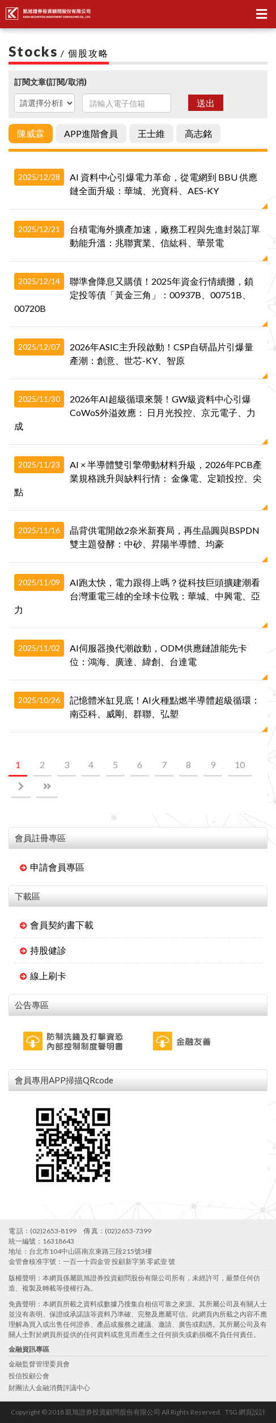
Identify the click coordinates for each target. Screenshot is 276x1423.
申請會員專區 (52, 866)
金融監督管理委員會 (39, 1364)
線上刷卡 (43, 975)
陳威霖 (30, 133)
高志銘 (198, 133)
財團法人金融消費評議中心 (49, 1387)
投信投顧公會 (29, 1375)
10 (240, 764)
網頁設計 (252, 1412)
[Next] (21, 787)
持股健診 (43, 950)
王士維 (151, 133)
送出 (206, 102)
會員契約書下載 (57, 924)
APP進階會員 (91, 133)
